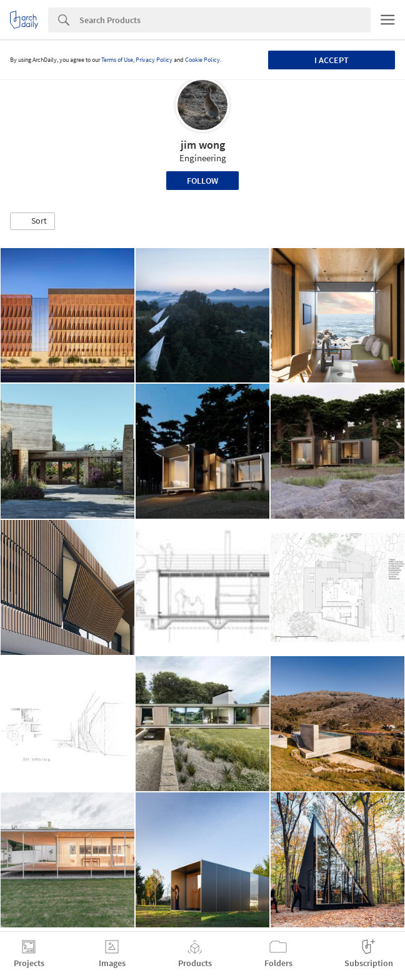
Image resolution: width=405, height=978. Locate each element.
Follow (202, 180)
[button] (32, 221)
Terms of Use (117, 60)
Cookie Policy (202, 60)
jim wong (203, 144)
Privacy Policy (154, 60)
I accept (331, 60)
